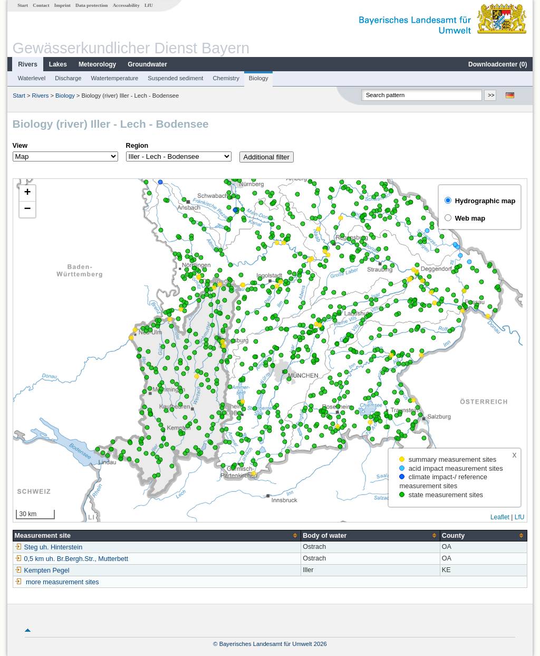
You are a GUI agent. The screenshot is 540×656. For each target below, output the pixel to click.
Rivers (27, 64)
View (20, 145)
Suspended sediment (175, 78)
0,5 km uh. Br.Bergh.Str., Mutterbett (71, 559)
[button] (27, 193)
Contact (41, 5)
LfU (148, 5)
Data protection (91, 5)
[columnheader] (157, 535)
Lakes (58, 64)
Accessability (126, 5)
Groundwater (147, 64)
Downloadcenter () (497, 64)
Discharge (68, 78)
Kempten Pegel (42, 570)
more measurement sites (62, 582)
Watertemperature (115, 78)
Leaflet (499, 517)
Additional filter (267, 157)
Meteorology (97, 64)
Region (137, 145)
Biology (258, 78)
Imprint (62, 5)
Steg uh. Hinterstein (49, 547)
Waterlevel (31, 78)
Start (22, 5)
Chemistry (226, 78)
